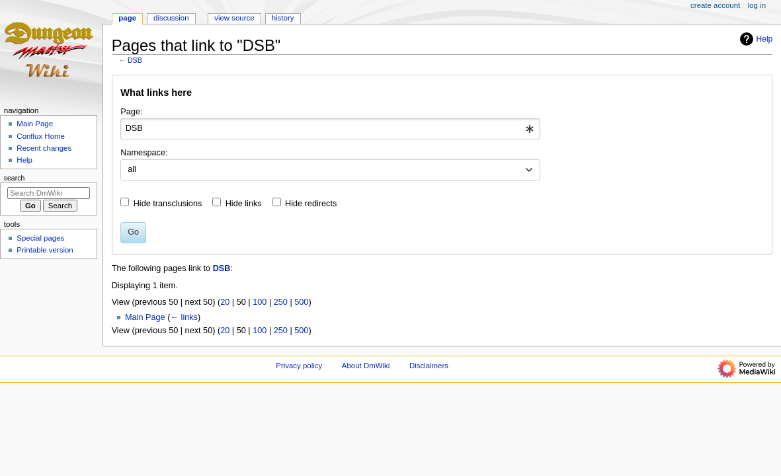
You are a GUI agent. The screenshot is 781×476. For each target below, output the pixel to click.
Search (14, 178)
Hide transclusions (168, 203)
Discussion (170, 18)
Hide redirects (311, 203)
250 (281, 302)
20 (224, 302)
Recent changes (44, 148)
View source (234, 18)
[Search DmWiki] (48, 193)
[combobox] (330, 128)
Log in (757, 5)
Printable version (45, 250)
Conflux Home (41, 136)
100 (260, 302)
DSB (135, 60)
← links (184, 317)
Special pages (40, 238)
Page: (131, 111)
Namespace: (143, 152)
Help (755, 39)
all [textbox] (132, 169)
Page (127, 18)
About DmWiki (366, 366)
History (283, 18)
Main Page (145, 317)
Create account (715, 5)
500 (301, 302)
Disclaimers (428, 366)
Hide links (244, 203)
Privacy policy (299, 366)
